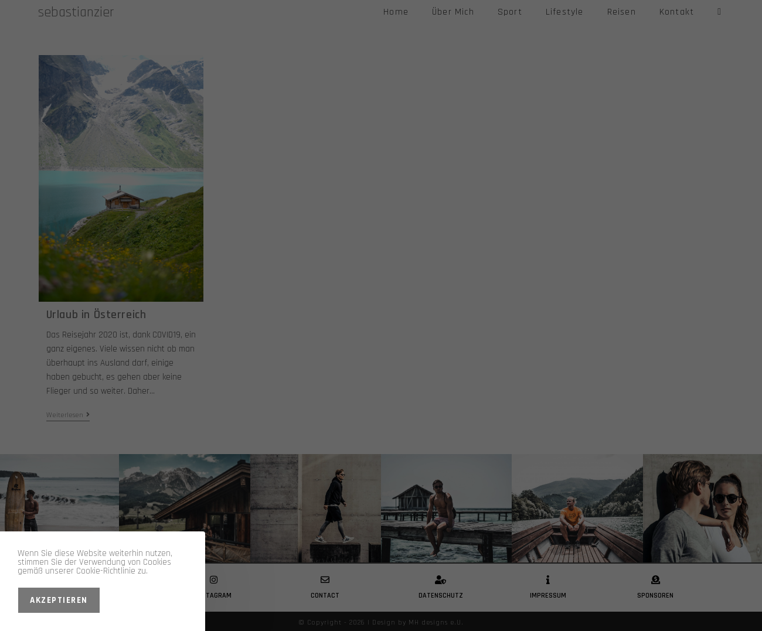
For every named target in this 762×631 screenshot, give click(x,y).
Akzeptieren (59, 600)
